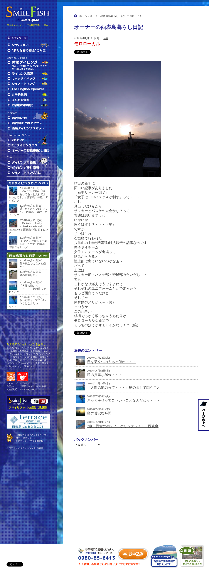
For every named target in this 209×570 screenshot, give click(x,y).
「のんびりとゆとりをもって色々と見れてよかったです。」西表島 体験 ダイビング (28, 196)
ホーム (83, 16)
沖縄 (105, 38)
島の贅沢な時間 (99, 413)
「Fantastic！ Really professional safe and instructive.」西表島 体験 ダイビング (28, 228)
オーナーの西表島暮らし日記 (107, 16)
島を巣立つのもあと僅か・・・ (111, 362)
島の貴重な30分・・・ (104, 375)
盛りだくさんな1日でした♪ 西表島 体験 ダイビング (28, 212)
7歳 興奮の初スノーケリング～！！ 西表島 (122, 426)
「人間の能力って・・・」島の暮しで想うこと (123, 387)
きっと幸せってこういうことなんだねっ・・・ (123, 400)
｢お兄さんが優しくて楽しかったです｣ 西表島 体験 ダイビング (28, 244)
